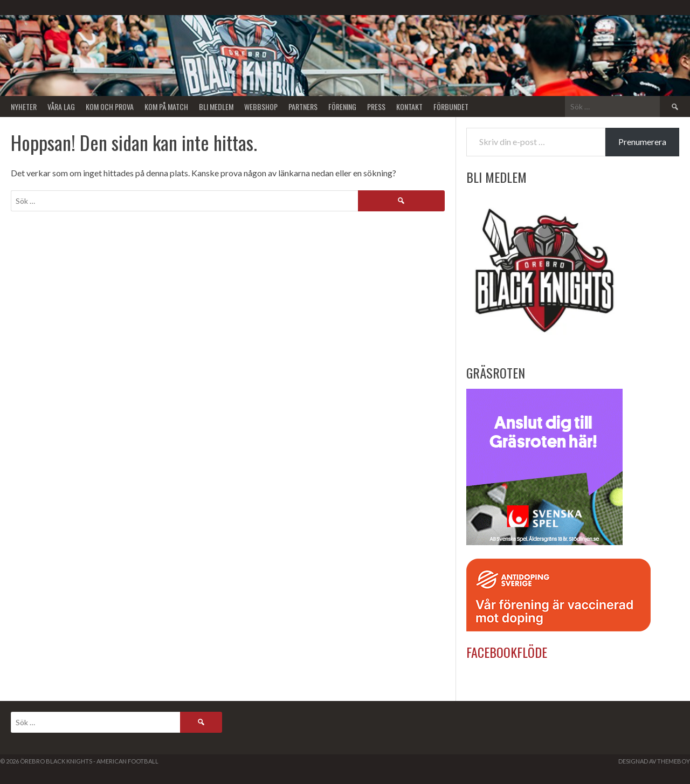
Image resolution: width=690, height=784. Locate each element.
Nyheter (24, 106)
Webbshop (261, 106)
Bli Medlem (216, 106)
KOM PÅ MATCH (166, 106)
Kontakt (409, 106)
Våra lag (61, 106)
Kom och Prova (110, 106)
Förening (342, 106)
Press (376, 106)
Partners (303, 106)
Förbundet (450, 106)
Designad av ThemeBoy (654, 761)
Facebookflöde (506, 652)
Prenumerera (642, 141)
